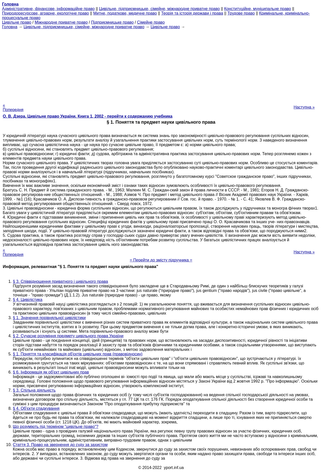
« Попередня (13, 107)
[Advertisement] (161, 64)
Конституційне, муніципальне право (257, 9)
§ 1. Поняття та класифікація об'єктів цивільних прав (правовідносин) (77, 354)
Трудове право (241, 13)
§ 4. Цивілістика (27, 299)
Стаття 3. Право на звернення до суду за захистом (60, 445)
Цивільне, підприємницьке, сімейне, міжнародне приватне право (159, 9)
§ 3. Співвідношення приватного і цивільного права (60, 281)
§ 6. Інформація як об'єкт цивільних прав (51, 372)
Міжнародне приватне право (61, 22)
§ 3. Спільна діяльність (34, 390)
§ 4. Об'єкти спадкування (36, 408)
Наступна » (304, 107)
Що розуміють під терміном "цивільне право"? (55, 426)
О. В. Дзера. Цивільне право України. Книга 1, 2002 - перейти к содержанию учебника (88, 116)
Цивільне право (16, 22)
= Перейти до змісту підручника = (161, 260)
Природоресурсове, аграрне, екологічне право (45, 13)
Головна (9, 27)
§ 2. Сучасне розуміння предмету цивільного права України (68, 336)
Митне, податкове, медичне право (125, 13)
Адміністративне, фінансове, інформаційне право (48, 9)
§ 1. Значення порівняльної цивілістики (49, 318)
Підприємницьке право (112, 22)
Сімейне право (151, 22)
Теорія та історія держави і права (192, 13)
